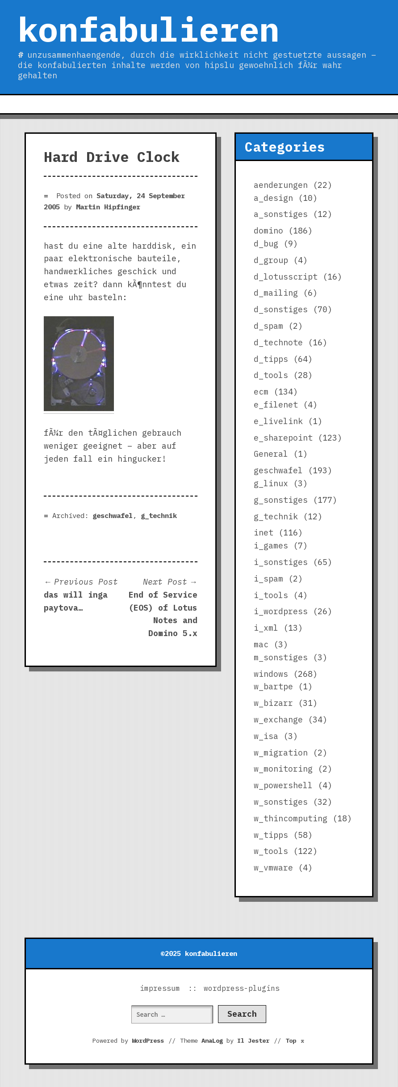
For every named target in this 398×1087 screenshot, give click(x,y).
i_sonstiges (281, 562)
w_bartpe (273, 686)
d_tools (271, 375)
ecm (261, 391)
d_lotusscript (286, 277)
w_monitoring (283, 769)
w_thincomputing (290, 818)
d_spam (268, 326)
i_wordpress (281, 611)
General (271, 454)
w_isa (266, 736)
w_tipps (271, 835)
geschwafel (112, 515)
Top (295, 1040)
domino (268, 230)
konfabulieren (148, 29)
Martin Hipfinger (108, 206)
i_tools (271, 595)
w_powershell (283, 785)
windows (271, 674)
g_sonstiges (281, 500)
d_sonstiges (281, 309)
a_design (273, 198)
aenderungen (281, 185)
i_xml (266, 628)
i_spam (268, 578)
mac (261, 644)
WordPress (148, 1040)
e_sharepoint (283, 438)
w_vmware (273, 867)
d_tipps (271, 359)
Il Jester (253, 1040)
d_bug (266, 243)
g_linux (271, 483)
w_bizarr (273, 703)
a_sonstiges (281, 214)
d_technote (278, 342)
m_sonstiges (281, 657)
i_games (271, 545)
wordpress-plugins (242, 988)
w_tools (271, 851)
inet (263, 532)
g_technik (159, 515)
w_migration (281, 752)
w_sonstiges (281, 802)
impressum (160, 988)
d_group (271, 260)
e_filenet (276, 404)
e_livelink (278, 421)
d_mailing (276, 293)
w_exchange (278, 719)
